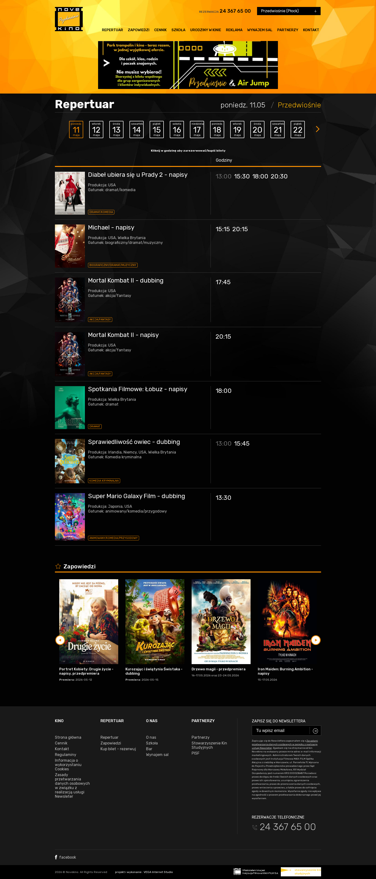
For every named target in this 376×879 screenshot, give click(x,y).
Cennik (160, 30)
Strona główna (68, 737)
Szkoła (178, 30)
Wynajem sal (259, 30)
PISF (196, 753)
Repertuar (112, 30)
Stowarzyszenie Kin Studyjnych (209, 745)
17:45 (223, 282)
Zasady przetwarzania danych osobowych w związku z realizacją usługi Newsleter (72, 786)
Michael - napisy (111, 227)
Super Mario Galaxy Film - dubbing (136, 496)
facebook (65, 857)
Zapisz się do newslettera (279, 721)
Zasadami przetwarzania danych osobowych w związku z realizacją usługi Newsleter (285, 744)
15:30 (242, 176)
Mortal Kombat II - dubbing (126, 280)
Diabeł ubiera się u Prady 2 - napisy (138, 174)
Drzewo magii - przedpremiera (219, 669)
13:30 (223, 497)
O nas (151, 737)
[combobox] (289, 11)
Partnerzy (287, 30)
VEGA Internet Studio (158, 872)
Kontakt (311, 30)
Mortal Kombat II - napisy (123, 335)
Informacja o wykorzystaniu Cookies (68, 764)
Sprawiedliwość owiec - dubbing (134, 442)
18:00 (260, 176)
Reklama (234, 30)
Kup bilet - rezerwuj (118, 749)
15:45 (242, 443)
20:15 (240, 229)
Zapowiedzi (138, 30)
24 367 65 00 (235, 11)
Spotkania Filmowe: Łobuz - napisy (137, 389)
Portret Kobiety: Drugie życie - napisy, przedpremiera (86, 671)
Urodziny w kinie (205, 30)
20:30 (279, 176)
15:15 (223, 229)
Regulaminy (65, 755)
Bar (149, 749)
